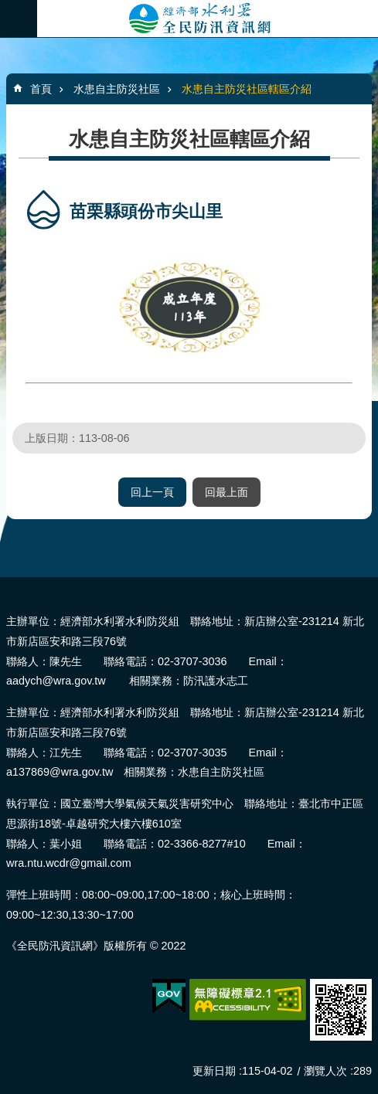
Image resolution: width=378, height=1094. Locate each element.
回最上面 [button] (226, 492)
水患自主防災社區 (116, 89)
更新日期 (214, 1071)
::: (5, 583)
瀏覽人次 (325, 1071)
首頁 (41, 89)
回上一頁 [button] (152, 492)
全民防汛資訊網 (207, 18)
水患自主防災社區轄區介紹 (247, 89)
